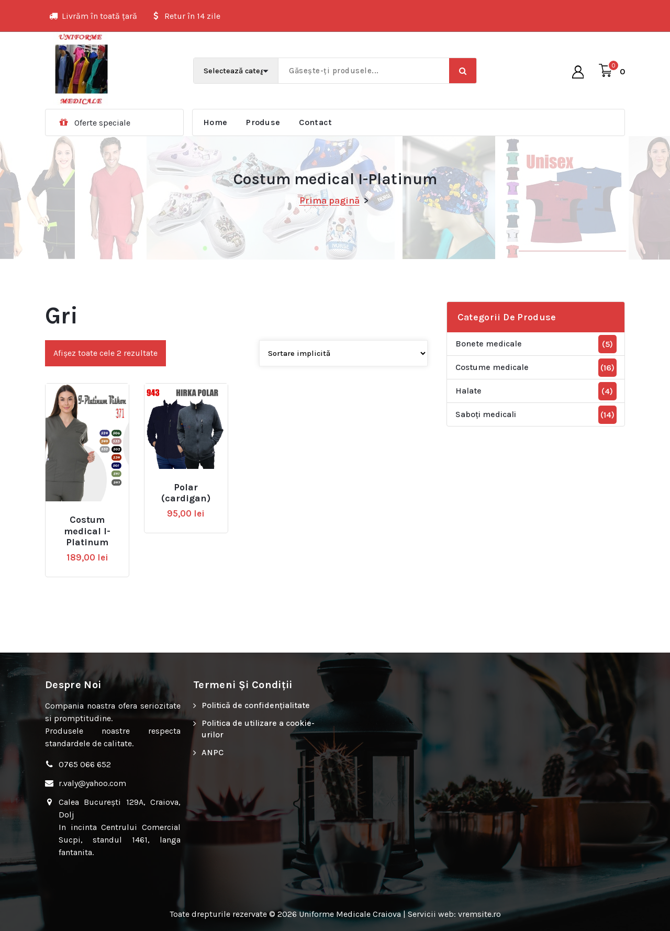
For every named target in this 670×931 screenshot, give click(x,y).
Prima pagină (329, 200)
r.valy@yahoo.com (92, 783)
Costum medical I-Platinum (87, 531)
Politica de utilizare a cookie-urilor (258, 728)
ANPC (213, 752)
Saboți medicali (485, 414)
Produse (263, 122)
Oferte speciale (102, 123)
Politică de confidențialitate (256, 705)
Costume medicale (492, 367)
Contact (315, 122)
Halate (468, 391)
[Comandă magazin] (343, 353)
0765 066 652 (85, 764)
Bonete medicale (488, 344)
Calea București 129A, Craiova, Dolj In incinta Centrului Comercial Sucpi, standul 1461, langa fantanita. (120, 827)
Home (215, 122)
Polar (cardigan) (185, 493)
